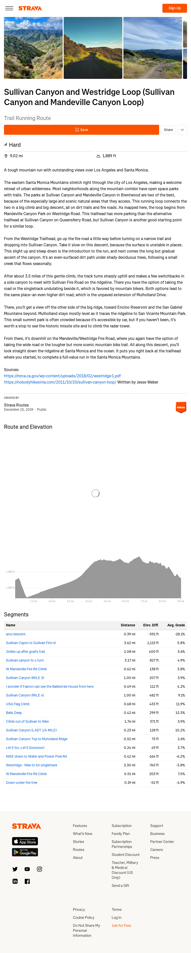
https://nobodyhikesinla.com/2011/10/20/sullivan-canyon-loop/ (60, 382)
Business (157, 833)
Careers (156, 849)
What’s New (82, 833)
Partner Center (162, 841)
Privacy (79, 909)
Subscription (122, 825)
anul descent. (16, 634)
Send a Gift (120, 885)
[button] (33, 48)
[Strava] (30, 8)
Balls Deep (14, 712)
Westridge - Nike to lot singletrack (31, 765)
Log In (116, 917)
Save (81, 130)
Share (168, 130)
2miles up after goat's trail (25, 651)
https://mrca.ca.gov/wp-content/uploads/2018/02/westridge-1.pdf (62, 376)
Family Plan (121, 833)
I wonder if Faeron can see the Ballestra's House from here (50, 686)
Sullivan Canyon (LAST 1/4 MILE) (31, 730)
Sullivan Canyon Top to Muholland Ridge (36, 739)
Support (156, 825)
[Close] (9, 8)
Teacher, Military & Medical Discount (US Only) (125, 870)
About (78, 857)
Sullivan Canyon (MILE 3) (25, 678)
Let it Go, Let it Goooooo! (25, 747)
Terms (117, 909)
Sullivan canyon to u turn (25, 660)
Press (154, 857)
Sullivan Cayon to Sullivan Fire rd (31, 643)
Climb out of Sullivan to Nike (27, 721)
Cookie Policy (84, 917)
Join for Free (121, 925)
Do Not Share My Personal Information (86, 930)
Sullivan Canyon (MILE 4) (25, 695)
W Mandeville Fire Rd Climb (26, 669)
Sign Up (175, 8)
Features (80, 825)
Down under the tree (21, 782)
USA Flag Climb (18, 704)
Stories (78, 841)
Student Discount (126, 854)
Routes (78, 849)
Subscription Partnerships (122, 844)
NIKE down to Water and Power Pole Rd (36, 756)
